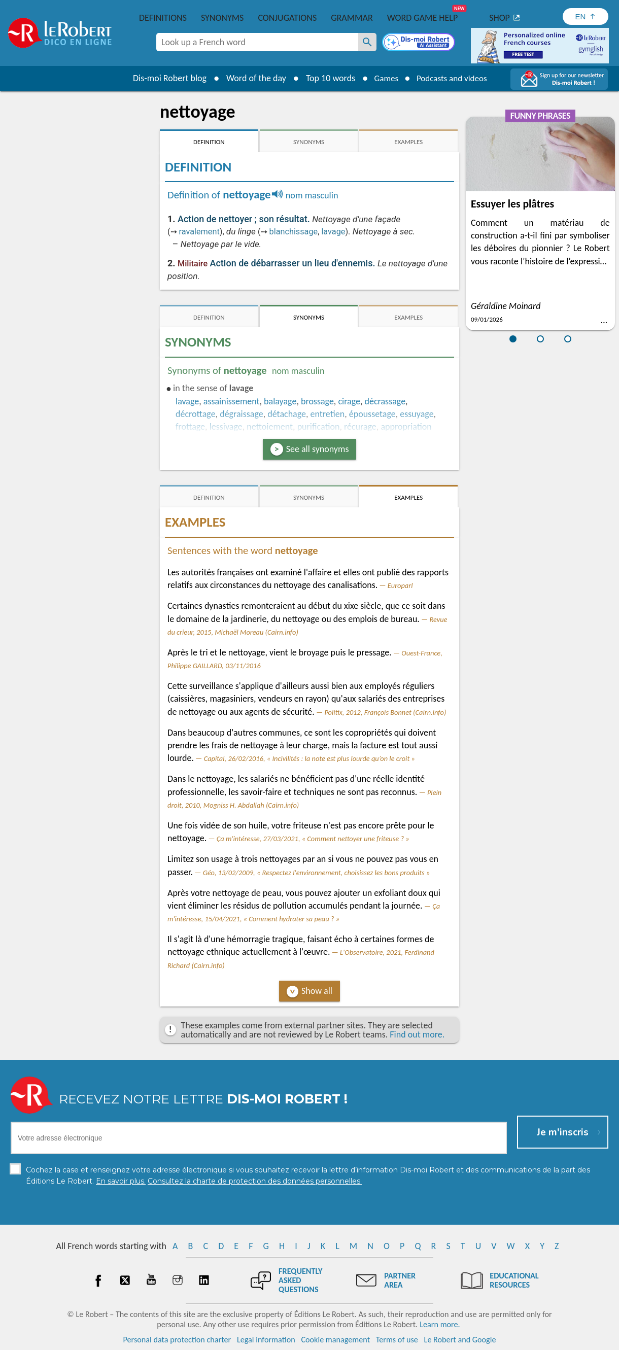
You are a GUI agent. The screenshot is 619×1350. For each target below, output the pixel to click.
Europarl (400, 585)
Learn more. (440, 1324)
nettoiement (270, 426)
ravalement (199, 231)
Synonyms (222, 17)
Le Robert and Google (460, 1339)
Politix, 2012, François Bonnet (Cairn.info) (385, 712)
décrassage (385, 401)
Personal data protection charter (177, 1339)
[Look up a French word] (367, 42)
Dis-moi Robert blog (165, 78)
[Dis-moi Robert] (420, 43)
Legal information (266, 1339)
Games (383, 78)
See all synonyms (317, 449)
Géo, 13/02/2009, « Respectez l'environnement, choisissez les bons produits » (316, 872)
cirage (349, 401)
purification (318, 426)
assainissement (231, 401)
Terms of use (397, 1339)
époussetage (372, 414)
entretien (328, 414)
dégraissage (241, 414)
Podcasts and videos (453, 78)
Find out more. (417, 1034)
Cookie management (335, 1339)
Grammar (352, 17)
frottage (190, 426)
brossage (317, 401)
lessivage (226, 426)
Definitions (163, 17)
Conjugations (287, 17)
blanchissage (293, 231)
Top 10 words (326, 78)
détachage (286, 414)
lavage (333, 231)
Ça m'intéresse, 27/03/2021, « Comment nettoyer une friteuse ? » (313, 838)
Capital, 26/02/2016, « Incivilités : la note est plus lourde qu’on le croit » (309, 758)
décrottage (196, 414)
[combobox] (257, 42)
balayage (280, 401)
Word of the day (252, 78)
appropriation (406, 426)
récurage (360, 426)
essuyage (416, 414)
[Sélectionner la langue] (585, 16)
